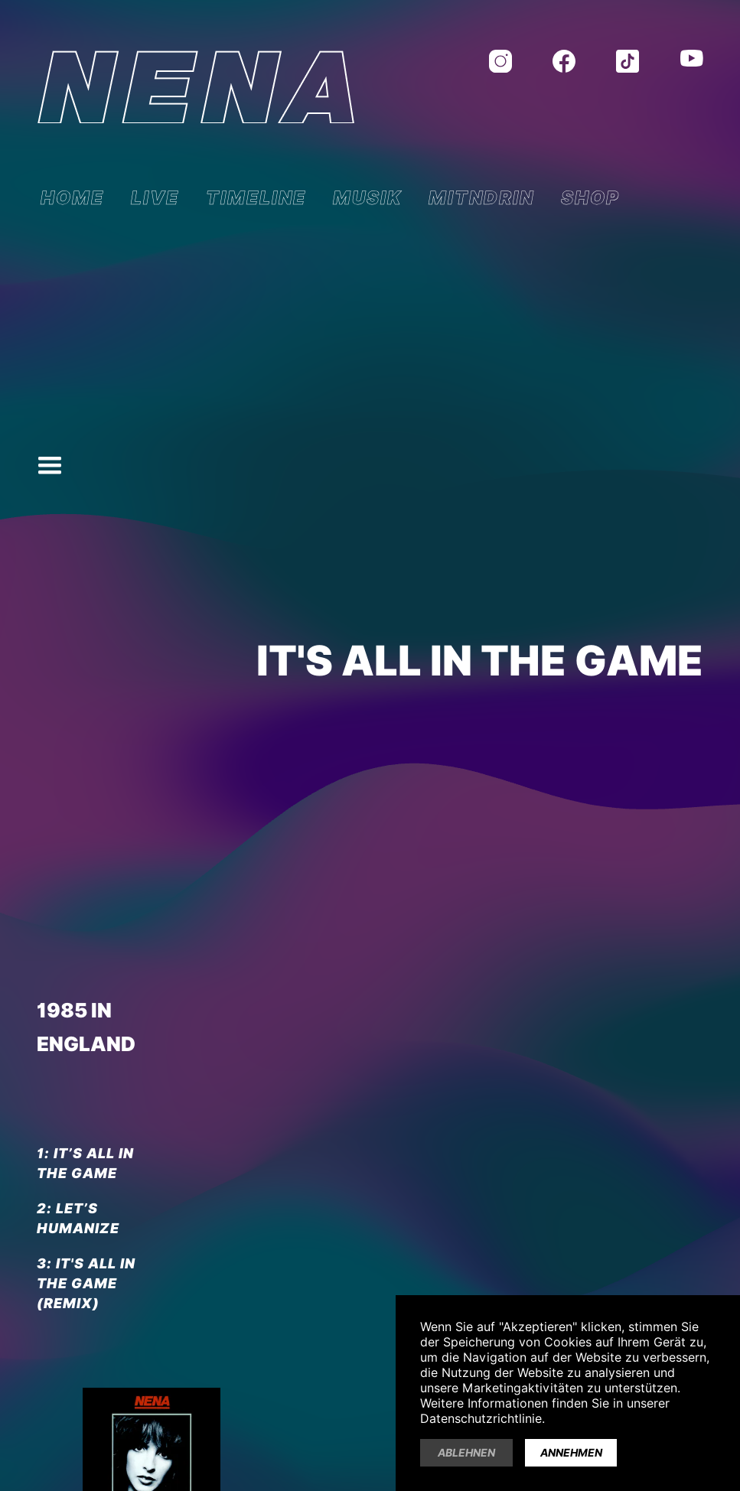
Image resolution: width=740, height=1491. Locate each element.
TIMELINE (256, 198)
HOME (72, 198)
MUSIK (367, 198)
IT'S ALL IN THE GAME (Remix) (86, 1283)
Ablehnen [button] (466, 1453)
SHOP (590, 198)
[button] (49, 466)
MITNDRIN (481, 198)
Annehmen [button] (571, 1453)
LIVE (155, 198)
